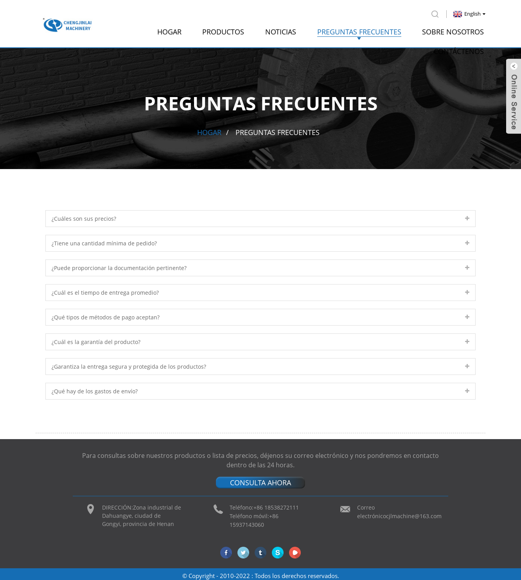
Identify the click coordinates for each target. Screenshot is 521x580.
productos (223, 29)
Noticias (280, 29)
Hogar (169, 29)
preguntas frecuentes (359, 29)
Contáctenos (459, 49)
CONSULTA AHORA (260, 480)
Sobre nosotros (453, 29)
